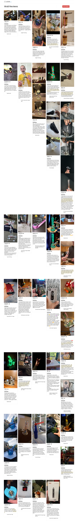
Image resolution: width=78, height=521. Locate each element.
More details (66, 6)
